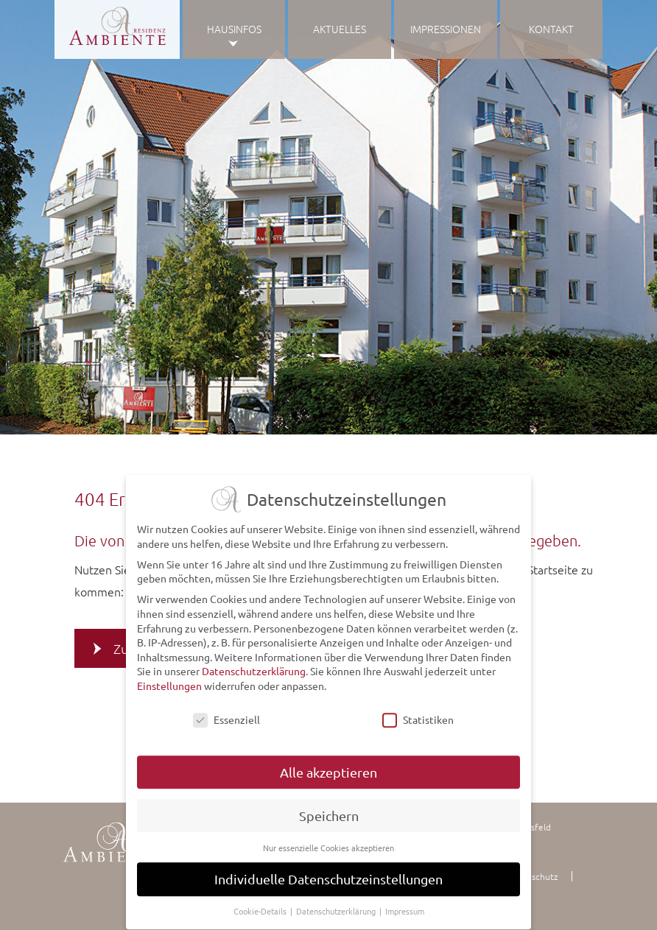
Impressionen (445, 28)
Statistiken (418, 713)
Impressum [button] (404, 904)
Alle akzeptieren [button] (328, 765)
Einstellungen (169, 679)
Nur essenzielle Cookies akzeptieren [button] (328, 840)
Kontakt (551, 28)
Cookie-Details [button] (261, 904)
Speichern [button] (329, 808)
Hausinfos (234, 28)
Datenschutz (532, 876)
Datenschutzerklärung (254, 664)
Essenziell (226, 713)
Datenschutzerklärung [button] (337, 904)
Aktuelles (339, 28)
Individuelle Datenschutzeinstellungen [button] (328, 872)
